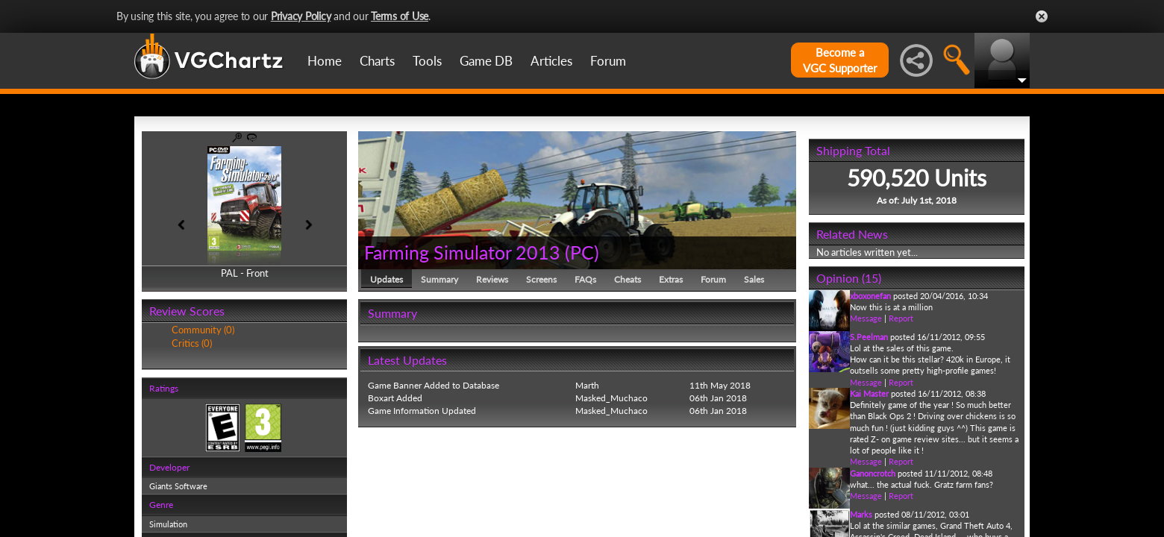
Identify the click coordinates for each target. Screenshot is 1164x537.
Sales (754, 279)
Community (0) (203, 330)
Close (1042, 16)
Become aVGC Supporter (840, 60)
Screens (541, 279)
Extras (671, 279)
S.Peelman (869, 337)
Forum (608, 61)
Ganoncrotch (872, 473)
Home (324, 61)
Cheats (627, 279)
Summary (439, 279)
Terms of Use (399, 16)
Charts (377, 61)
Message (866, 318)
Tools (427, 61)
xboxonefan (870, 296)
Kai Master (869, 393)
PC (582, 252)
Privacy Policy (301, 16)
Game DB (486, 61)
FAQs (585, 279)
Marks (861, 514)
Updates (386, 279)
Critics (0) (192, 343)
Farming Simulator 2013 (462, 252)
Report (901, 318)
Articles (551, 61)
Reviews (492, 279)
